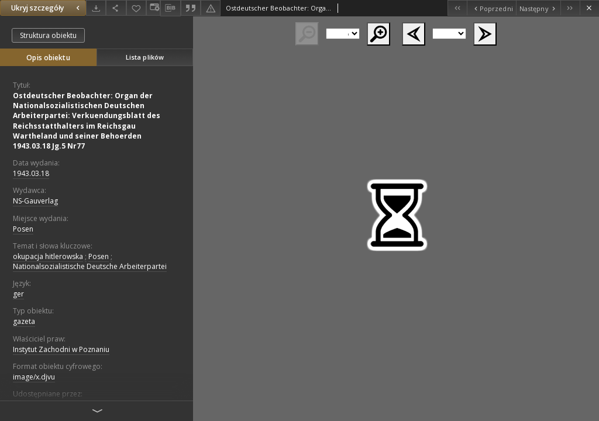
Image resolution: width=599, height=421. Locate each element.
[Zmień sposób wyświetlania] (153, 8)
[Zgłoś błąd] (211, 8)
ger (18, 294)
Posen (23, 229)
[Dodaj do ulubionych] (136, 8)
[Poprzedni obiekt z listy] (491, 8)
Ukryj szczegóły (46, 8)
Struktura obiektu (48, 35)
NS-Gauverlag (35, 201)
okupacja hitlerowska (48, 256)
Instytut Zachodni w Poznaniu (61, 349)
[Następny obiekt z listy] (538, 8)
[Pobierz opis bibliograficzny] (170, 8)
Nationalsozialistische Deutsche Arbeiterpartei (90, 266)
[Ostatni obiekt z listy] (570, 8)
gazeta (24, 321)
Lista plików (145, 57)
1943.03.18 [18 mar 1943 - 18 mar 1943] (31, 173)
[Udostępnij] (116, 8)
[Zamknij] (589, 8)
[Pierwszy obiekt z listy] (457, 8)
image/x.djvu (34, 377)
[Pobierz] (96, 8)
